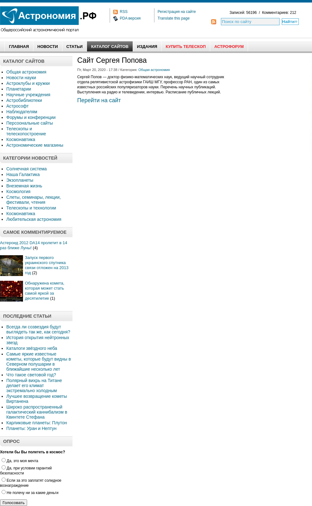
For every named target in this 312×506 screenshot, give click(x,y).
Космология (18, 191)
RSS (124, 11)
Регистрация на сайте (177, 11)
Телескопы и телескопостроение (26, 131)
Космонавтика (20, 139)
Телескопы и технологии (31, 207)
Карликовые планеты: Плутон (36, 422)
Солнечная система (26, 168)
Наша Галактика (23, 174)
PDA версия (130, 18)
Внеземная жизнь (24, 185)
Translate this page (174, 18)
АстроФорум (229, 46)
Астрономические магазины (34, 145)
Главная (19, 46)
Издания (147, 46)
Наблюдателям (21, 111)
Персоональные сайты (29, 123)
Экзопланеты (19, 180)
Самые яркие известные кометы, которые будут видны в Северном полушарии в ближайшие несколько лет (38, 361)
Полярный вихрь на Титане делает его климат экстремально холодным (34, 385)
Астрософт (17, 106)
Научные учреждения (28, 94)
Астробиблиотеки (24, 100)
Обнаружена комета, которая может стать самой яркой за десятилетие (44, 291)
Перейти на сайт (99, 100)
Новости (48, 46)
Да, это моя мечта (20, 461)
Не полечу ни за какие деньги (30, 493)
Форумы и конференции (30, 117)
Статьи (74, 46)
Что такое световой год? (31, 374)
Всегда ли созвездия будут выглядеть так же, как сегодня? (38, 329)
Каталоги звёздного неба (31, 348)
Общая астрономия (26, 71)
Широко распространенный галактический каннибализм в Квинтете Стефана (36, 412)
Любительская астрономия (33, 219)
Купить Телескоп (186, 46)
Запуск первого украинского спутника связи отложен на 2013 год (46, 265)
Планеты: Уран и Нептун (31, 428)
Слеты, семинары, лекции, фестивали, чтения (33, 200)
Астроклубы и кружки (28, 83)
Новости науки (21, 77)
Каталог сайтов (109, 46)
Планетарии (18, 88)
